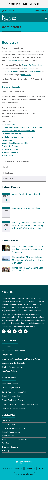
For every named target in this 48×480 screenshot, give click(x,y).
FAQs (5, 167)
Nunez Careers (8, 436)
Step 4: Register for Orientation (14, 400)
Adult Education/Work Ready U (14, 351)
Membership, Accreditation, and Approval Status (21, 359)
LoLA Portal (26, 75)
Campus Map (7, 355)
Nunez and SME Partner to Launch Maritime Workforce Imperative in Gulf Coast (28, 260)
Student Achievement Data (12, 367)
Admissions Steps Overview (16, 162)
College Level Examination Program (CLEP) (19, 131)
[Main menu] (45, 17)
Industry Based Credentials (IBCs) (15, 143)
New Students (29, 68)
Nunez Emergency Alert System (14, 440)
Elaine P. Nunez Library (11, 432)
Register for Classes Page (32, 65)
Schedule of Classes (10, 149)
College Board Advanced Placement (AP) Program (22, 127)
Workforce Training (9, 371)
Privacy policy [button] (30, 468)
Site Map (5, 443)
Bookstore (6, 421)
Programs (12, 173)
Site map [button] (42, 468)
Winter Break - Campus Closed (26, 194)
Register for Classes (10, 146)
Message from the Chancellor (13, 363)
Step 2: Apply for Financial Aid (14, 392)
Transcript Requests (10, 152)
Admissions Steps (9, 124)
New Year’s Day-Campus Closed (26, 208)
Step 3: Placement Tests (11, 396)
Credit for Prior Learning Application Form (18, 137)
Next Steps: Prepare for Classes (14, 408)
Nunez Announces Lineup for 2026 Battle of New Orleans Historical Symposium (28, 249)
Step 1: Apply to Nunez (11, 388)
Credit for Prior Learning (11, 134)
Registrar (8, 179)
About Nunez (7, 347)
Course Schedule (34, 72)
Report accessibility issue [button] (24, 474)
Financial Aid (7, 140)
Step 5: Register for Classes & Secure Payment (20, 404)
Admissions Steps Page (15, 61)
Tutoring (5, 451)
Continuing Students (10, 72)
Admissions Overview (10, 384)
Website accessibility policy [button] (13, 468)
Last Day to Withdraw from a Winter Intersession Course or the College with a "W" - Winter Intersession (28, 225)
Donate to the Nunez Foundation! (15, 428)
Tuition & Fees (7, 156)
